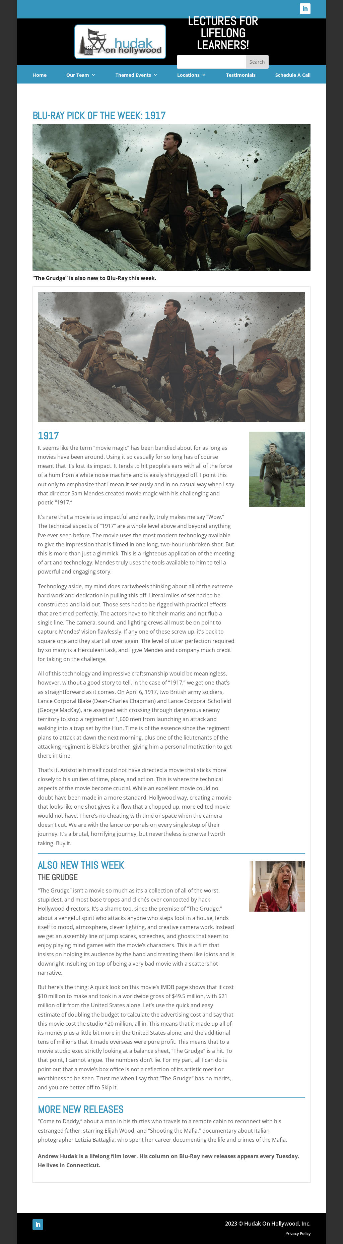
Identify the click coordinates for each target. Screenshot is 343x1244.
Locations (188, 75)
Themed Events (133, 75)
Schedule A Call (293, 75)
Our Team (77, 75)
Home (39, 75)
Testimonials (241, 75)
